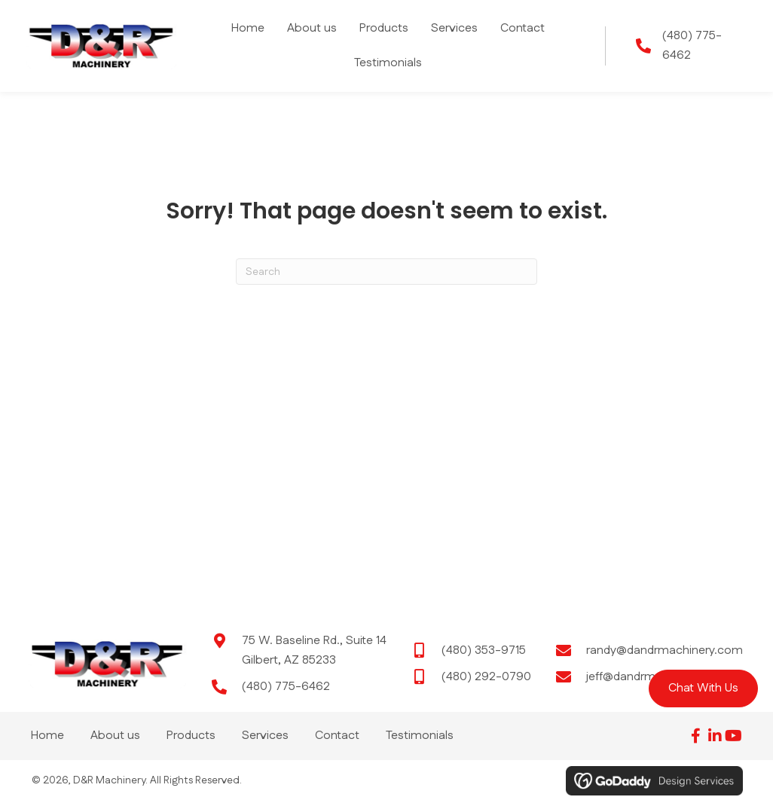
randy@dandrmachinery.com (664, 650)
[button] (703, 688)
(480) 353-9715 (483, 650)
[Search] (386, 271)
